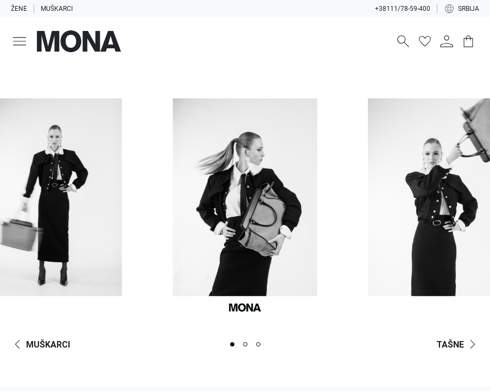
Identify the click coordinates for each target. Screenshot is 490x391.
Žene (19, 8)
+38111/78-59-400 (402, 8)
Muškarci (57, 8)
